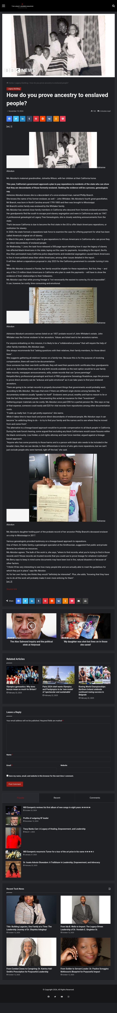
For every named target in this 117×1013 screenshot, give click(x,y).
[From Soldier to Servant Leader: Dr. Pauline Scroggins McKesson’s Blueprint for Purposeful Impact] (85, 960)
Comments (95, 798)
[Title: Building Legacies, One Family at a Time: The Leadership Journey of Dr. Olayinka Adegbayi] (31, 912)
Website (64, 765)
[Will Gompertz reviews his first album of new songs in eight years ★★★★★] (14, 811)
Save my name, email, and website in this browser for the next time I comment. (41, 776)
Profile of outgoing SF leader (36, 819)
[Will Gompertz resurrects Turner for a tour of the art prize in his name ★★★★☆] (14, 855)
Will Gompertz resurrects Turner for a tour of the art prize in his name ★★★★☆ (59, 853)
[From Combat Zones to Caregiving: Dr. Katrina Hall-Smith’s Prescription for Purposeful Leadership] (31, 960)
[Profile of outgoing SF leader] (14, 822)
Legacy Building (21, 83)
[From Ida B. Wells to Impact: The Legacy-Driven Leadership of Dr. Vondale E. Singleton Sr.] (85, 912)
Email (9, 765)
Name (9, 755)
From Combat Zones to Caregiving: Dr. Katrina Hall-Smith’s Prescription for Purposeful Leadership (30, 981)
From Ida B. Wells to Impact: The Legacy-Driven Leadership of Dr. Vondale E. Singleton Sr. (81, 933)
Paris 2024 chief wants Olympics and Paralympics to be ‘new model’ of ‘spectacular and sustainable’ (58, 689)
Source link (11, 589)
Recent (57, 798)
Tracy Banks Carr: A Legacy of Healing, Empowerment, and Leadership (55, 830)
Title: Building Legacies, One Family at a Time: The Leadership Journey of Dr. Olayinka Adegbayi (30, 933)
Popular (20, 798)
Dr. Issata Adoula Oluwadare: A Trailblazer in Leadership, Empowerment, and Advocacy (62, 863)
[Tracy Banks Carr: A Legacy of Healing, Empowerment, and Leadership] (14, 838)
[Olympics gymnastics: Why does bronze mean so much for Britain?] (22, 675)
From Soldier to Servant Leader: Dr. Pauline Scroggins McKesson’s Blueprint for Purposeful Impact (83, 981)
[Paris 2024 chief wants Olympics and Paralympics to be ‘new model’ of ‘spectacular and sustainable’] (58, 675)
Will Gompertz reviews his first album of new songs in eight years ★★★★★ (58, 808)
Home (10, 83)
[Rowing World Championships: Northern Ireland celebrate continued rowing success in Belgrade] (94, 675)
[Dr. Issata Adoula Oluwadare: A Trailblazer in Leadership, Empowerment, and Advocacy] (14, 870)
